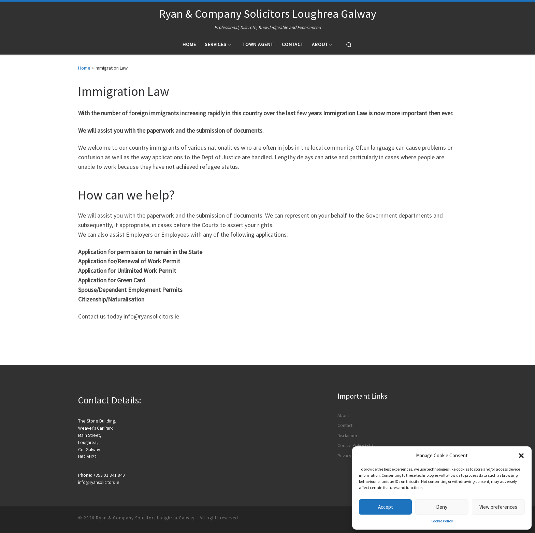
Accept (385, 507)
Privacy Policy (350, 456)
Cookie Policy (442, 520)
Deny (441, 507)
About (343, 415)
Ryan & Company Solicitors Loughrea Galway (145, 518)
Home (84, 68)
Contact (344, 425)
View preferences (498, 507)
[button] (521, 455)
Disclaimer (347, 436)
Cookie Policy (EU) (355, 445)
